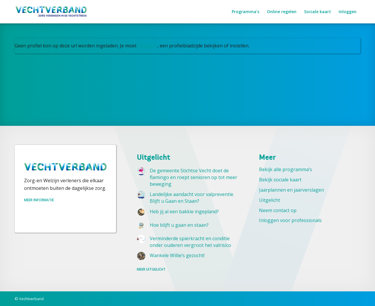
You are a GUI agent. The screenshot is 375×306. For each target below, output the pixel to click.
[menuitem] (245, 11)
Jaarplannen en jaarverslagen (291, 190)
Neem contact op (277, 210)
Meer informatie (39, 199)
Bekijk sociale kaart (280, 179)
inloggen (147, 45)
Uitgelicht (269, 200)
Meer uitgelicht (151, 269)
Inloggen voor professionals (290, 220)
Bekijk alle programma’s (285, 169)
